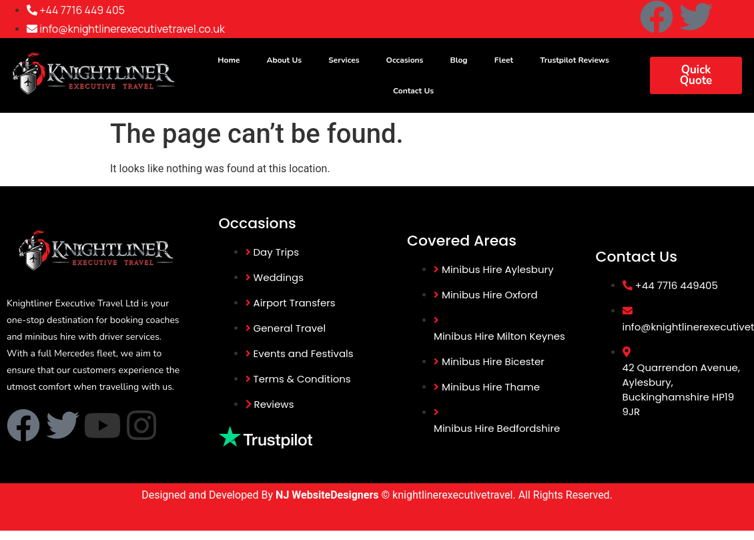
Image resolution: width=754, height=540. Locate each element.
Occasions (405, 60)
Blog (458, 60)
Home (229, 60)
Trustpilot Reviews (574, 60)
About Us (284, 60)
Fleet (504, 60)
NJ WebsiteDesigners (328, 495)
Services (343, 60)
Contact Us (413, 90)
